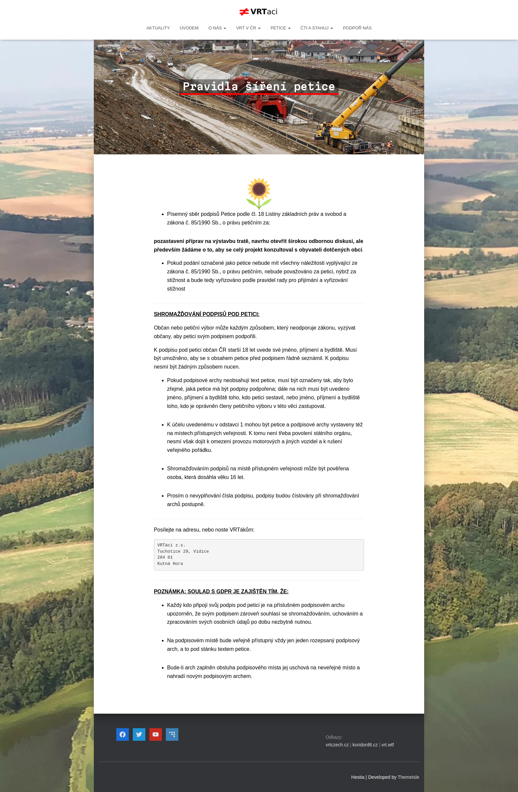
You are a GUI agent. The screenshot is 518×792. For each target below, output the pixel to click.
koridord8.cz (365, 744)
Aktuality (158, 27)
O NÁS (217, 27)
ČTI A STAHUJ (317, 27)
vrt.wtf (388, 744)
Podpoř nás (357, 27)
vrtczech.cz (337, 744)
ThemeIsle (408, 777)
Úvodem (189, 27)
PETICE (281, 27)
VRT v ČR (248, 27)
